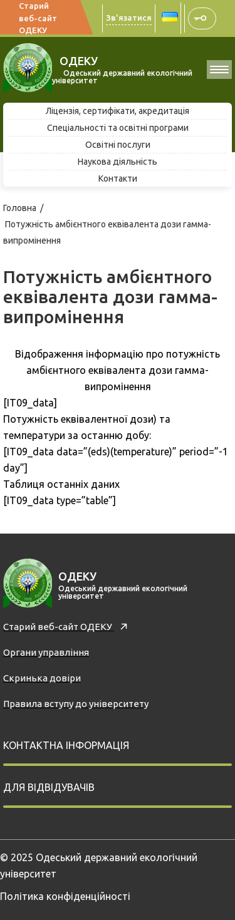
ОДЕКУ (75, 60)
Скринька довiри (42, 678)
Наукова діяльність (117, 162)
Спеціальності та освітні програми (118, 128)
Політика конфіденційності (65, 896)
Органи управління (46, 652)
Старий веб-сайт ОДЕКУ (38, 17)
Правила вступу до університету (76, 703)
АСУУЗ (201, 18)
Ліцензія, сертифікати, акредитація (117, 111)
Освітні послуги (117, 145)
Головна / (24, 208)
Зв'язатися (129, 17)
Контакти (117, 178)
